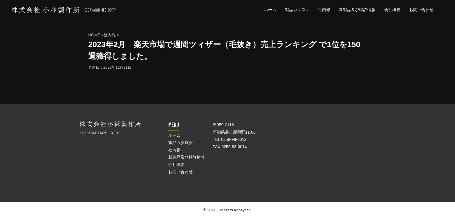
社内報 (324, 9)
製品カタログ (297, 9)
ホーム (270, 9)
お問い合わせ (421, 9)
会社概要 (392, 9)
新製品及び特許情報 (357, 9)
